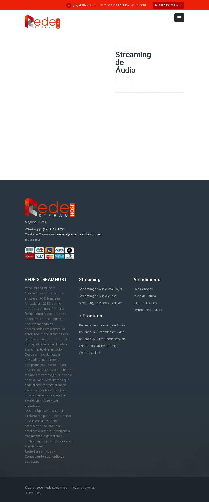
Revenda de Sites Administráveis (102, 339)
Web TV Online (89, 353)
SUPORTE (139, 5)
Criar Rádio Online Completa (99, 346)
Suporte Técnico (145, 303)
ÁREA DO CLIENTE (168, 5)
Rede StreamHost (56, 488)
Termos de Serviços (147, 310)
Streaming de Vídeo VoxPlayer (100, 303)
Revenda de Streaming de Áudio (102, 325)
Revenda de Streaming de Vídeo (102, 332)
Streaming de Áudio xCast (97, 296)
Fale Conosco (143, 289)
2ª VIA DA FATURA (114, 5)
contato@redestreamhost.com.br (79, 234)
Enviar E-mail (33, 239)
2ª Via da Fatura (144, 296)
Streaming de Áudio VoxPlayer (100, 289)
